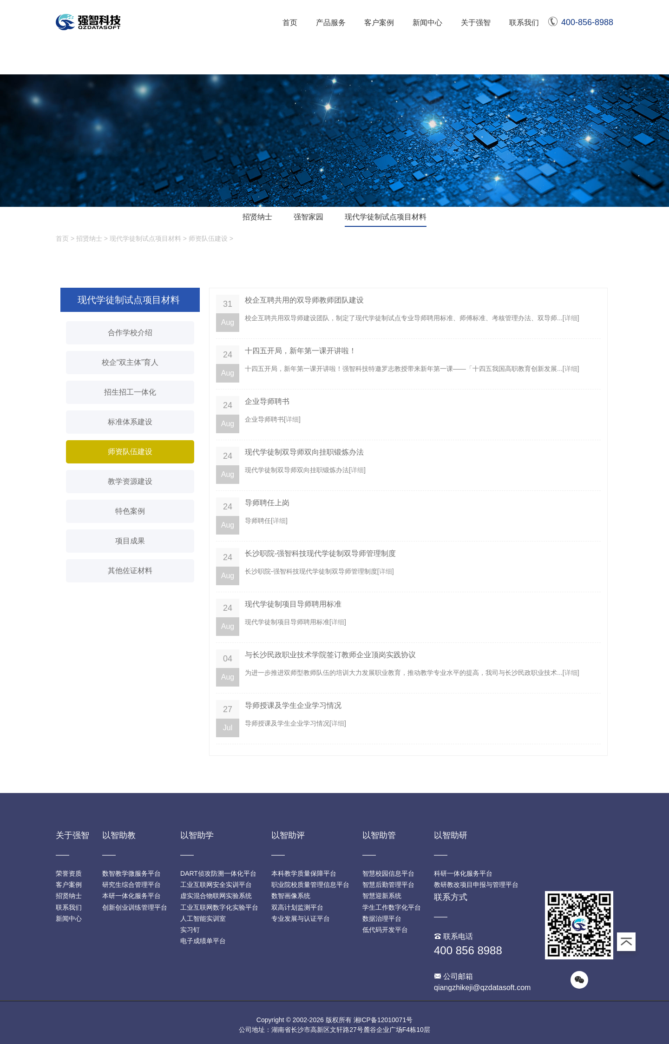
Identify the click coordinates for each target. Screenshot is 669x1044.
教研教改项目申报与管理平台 (476, 884)
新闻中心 (427, 22)
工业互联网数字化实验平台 (219, 907)
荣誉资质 (69, 873)
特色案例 (130, 511)
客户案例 (379, 22)
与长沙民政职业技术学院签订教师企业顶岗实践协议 (330, 655)
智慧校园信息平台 (388, 873)
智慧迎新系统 (381, 895)
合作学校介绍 (130, 333)
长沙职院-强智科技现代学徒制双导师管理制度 (320, 553)
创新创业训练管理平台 (134, 907)
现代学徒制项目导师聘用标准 (293, 604)
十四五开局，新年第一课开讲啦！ (300, 351)
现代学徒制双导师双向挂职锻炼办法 (304, 452)
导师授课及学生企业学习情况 (293, 705)
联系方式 (450, 897)
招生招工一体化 (130, 392)
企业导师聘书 (267, 401)
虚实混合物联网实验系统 (216, 895)
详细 (570, 318)
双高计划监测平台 (297, 907)
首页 (289, 22)
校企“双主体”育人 (130, 362)
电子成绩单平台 (203, 941)
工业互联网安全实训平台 (216, 884)
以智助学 (197, 835)
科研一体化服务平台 (463, 873)
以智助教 (119, 835)
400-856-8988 (580, 22)
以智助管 (379, 835)
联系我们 (524, 22)
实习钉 (190, 929)
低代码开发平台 (385, 929)
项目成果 (130, 541)
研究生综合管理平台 (131, 884)
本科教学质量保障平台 (303, 873)
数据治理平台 (381, 918)
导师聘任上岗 (267, 503)
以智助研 (450, 835)
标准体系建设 (130, 422)
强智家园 (308, 217)
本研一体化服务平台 (131, 895)
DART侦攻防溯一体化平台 (218, 873)
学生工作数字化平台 (391, 907)
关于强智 (476, 22)
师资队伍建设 (208, 238)
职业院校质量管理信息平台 (310, 884)
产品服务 (331, 22)
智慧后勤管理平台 (388, 884)
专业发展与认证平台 (300, 918)
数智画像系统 (290, 895)
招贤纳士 (257, 217)
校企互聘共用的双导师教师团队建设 (304, 300)
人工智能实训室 (203, 918)
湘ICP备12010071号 (383, 1020)
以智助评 (288, 835)
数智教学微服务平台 (131, 873)
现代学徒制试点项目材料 (385, 217)
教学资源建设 (130, 481)
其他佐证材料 (130, 571)
